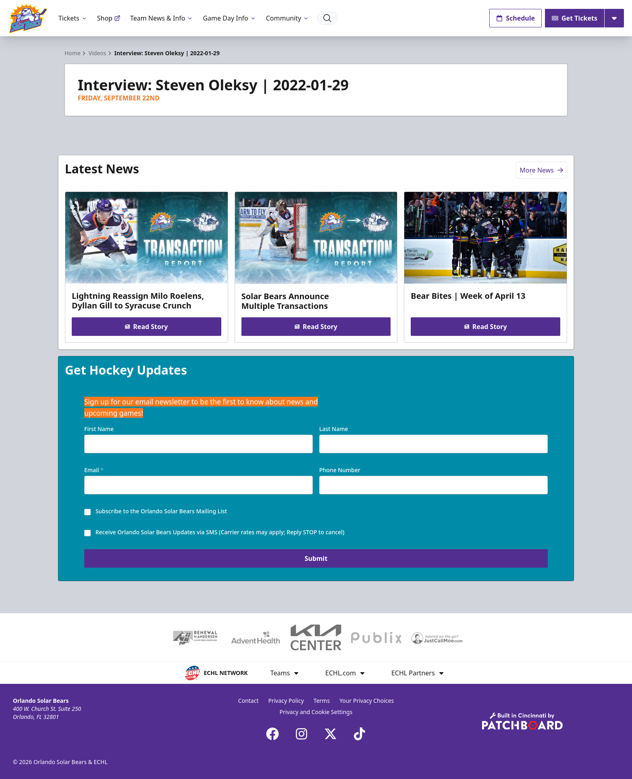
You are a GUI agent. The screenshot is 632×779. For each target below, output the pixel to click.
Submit (316, 558)
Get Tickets (574, 18)
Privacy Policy (286, 700)
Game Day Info (229, 18)
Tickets (72, 18)
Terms (322, 700)
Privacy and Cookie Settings (316, 712)
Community (288, 18)
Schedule (515, 18)
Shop (109, 18)
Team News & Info (161, 18)
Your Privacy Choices (366, 700)
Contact (248, 700)
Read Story (146, 326)
